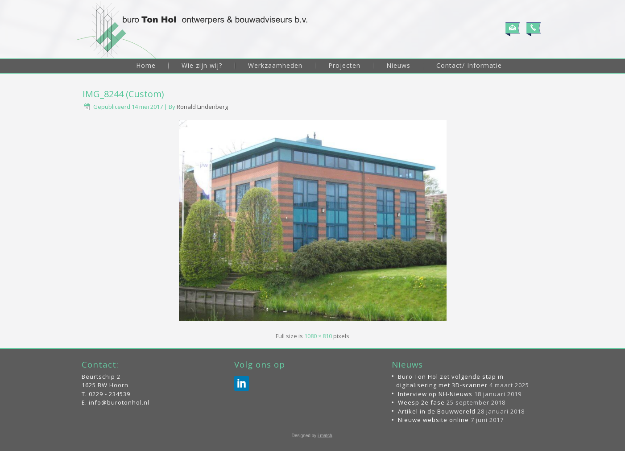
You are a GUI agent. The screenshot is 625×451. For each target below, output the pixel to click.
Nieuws (398, 65)
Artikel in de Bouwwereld (437, 411)
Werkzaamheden (275, 65)
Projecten (344, 65)
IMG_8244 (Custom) (123, 94)
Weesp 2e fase (421, 402)
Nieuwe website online (433, 420)
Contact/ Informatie (469, 65)
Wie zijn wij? (202, 65)
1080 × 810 (318, 336)
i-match (325, 435)
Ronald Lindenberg (202, 107)
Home (146, 65)
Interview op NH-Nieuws (435, 394)
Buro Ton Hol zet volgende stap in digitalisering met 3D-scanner (450, 380)
